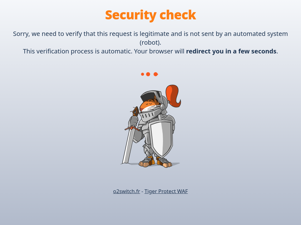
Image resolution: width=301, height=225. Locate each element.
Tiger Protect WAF (166, 191)
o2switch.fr (126, 191)
